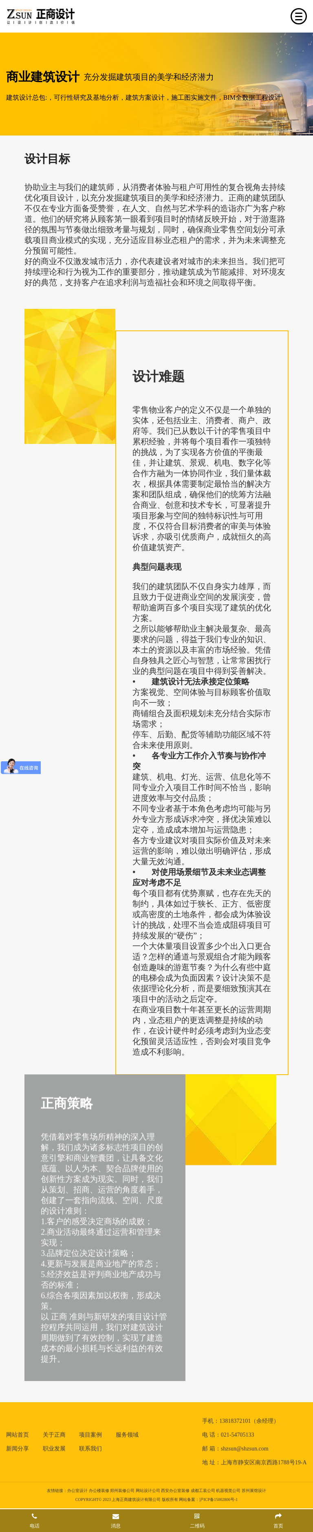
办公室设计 (77, 1489)
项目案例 (90, 1433)
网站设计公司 (148, 1489)
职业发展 (54, 1447)
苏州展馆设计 (254, 1489)
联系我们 (90, 1447)
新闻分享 (17, 1447)
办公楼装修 (99, 1489)
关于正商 (54, 1433)
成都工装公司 (203, 1489)
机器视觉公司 (228, 1489)
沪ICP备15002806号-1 (218, 1498)
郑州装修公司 (122, 1489)
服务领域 (127, 1433)
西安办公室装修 (175, 1489)
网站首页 (17, 1433)
